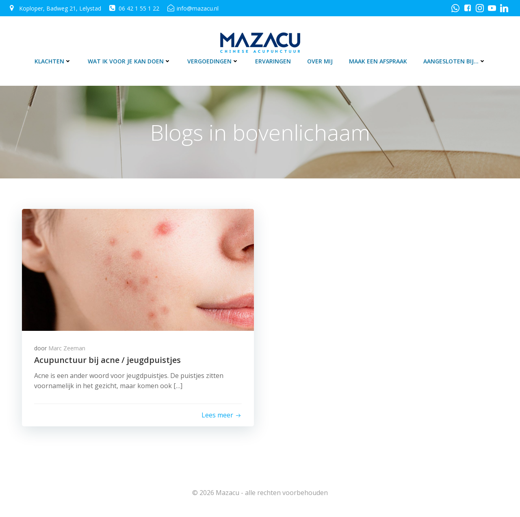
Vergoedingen (213, 61)
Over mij (320, 61)
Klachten (53, 61)
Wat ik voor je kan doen (129, 61)
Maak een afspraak (378, 61)
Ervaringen (273, 61)
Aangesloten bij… (454, 61)
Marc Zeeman (66, 348)
